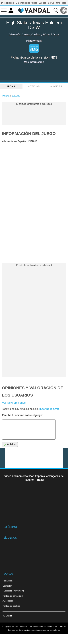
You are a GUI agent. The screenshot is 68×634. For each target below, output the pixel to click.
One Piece (61, 3)
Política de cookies (11, 606)
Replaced (9, 3)
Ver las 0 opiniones (14, 402)
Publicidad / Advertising (13, 590)
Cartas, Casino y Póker (36, 34)
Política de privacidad (12, 596)
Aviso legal (8, 601)
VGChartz (7, 615)
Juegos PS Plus (46, 3)
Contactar (7, 586)
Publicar (9, 444)
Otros (56, 34)
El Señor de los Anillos (26, 3)
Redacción (8, 580)
